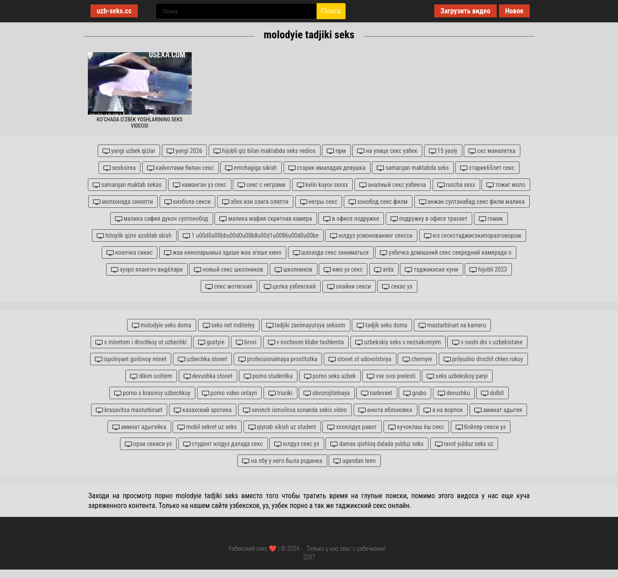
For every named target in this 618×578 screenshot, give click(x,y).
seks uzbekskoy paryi (457, 376)
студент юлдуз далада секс (223, 444)
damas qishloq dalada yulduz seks (377, 444)
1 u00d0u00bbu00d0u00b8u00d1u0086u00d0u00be (250, 235)
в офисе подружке (351, 219)
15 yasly (443, 151)
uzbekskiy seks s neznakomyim (398, 342)
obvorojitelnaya (327, 393)
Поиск (331, 11)
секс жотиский (229, 286)
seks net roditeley (229, 325)
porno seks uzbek (330, 376)
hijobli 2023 (488, 269)
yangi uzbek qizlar (129, 151)
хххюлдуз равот (352, 427)
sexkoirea (119, 168)
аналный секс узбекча (392, 185)
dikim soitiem (151, 376)
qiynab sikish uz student (282, 427)
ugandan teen (354, 461)
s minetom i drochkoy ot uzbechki (140, 342)
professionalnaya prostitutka (278, 359)
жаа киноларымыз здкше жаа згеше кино (222, 252)
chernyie (417, 359)
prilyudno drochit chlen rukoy (483, 359)
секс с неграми (261, 185)
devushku (454, 393)
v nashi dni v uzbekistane (487, 342)
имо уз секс (343, 269)
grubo (415, 393)
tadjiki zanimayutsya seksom (306, 325)
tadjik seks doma (382, 325)
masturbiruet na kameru (452, 325)
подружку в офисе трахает (429, 219)
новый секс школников (228, 269)
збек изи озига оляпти (255, 202)
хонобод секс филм (378, 202)
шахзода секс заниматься (331, 252)
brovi (246, 342)
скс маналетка (492, 151)
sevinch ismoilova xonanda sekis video (295, 410)
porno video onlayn (229, 393)
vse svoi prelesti (391, 376)
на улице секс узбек (387, 151)
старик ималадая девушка (327, 168)
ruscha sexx (456, 185)
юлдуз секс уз (296, 444)
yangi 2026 (184, 151)
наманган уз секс (200, 185)
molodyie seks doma (161, 325)
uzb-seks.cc (114, 11)
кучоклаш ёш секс (416, 427)
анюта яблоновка (385, 410)
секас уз (397, 286)
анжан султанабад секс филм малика (472, 202)
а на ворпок (443, 410)
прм (336, 151)
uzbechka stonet (202, 359)
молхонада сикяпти (123, 202)
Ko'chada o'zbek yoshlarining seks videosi (140, 122)
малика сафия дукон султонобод (161, 219)
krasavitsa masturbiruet (129, 410)
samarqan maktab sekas (127, 185)
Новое (514, 11)
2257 (309, 557)
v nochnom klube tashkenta (306, 342)
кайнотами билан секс (180, 168)
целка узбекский (290, 286)
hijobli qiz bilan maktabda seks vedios (265, 151)
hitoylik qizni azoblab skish (134, 235)
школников (294, 269)
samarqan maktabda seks (413, 168)
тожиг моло (505, 185)
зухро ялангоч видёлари (146, 269)
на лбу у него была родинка (282, 461)
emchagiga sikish (250, 168)
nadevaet (376, 393)
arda (384, 269)
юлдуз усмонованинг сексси (371, 235)
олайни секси (349, 286)
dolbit (492, 393)
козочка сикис (129, 252)
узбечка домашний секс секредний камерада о (445, 252)
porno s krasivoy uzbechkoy (152, 393)
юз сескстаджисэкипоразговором (472, 235)
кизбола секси (187, 202)
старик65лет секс (487, 168)
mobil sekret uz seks (206, 427)
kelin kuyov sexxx (322, 185)
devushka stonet (208, 376)
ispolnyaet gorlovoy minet (131, 359)
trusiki (280, 393)
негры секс (319, 202)
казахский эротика (202, 410)
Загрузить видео (465, 11)
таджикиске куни (431, 269)
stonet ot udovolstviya (360, 359)
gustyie (211, 342)
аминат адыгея (498, 410)
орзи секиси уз (148, 444)
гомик (491, 219)
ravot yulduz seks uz (464, 444)
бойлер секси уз (481, 427)
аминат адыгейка (139, 427)
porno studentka (268, 376)
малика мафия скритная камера (265, 219)
